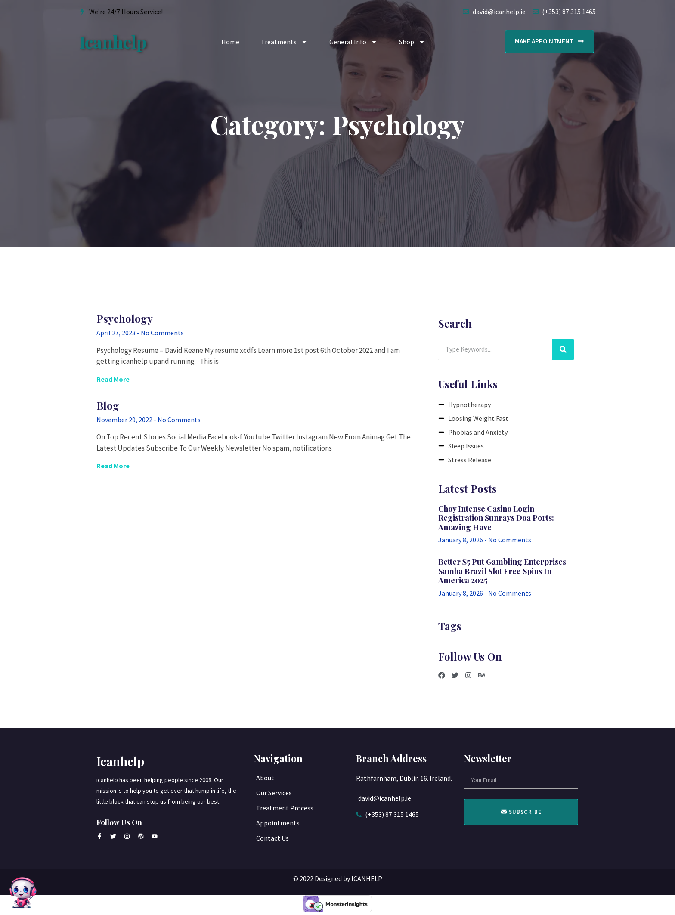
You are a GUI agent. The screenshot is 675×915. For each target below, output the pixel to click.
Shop (412, 41)
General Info (353, 41)
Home (230, 41)
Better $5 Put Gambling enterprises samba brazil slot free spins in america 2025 (502, 570)
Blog (107, 405)
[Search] (563, 349)
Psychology (124, 318)
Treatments (284, 41)
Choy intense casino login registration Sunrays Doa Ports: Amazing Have (496, 518)
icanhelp (113, 41)
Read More (113, 379)
